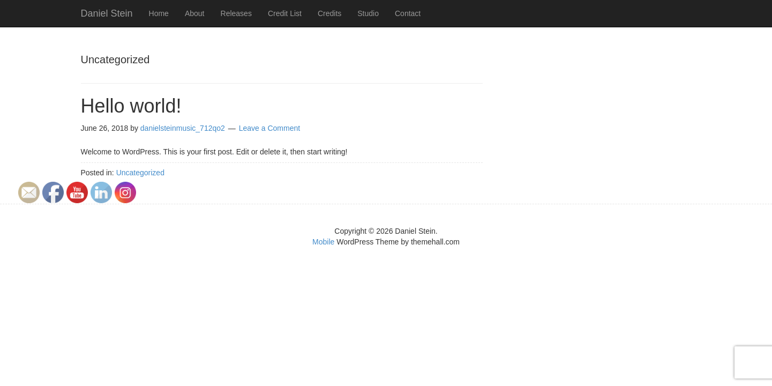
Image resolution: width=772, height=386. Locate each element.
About (195, 13)
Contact (408, 13)
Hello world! (131, 106)
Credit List (285, 13)
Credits (329, 13)
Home (159, 13)
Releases (236, 13)
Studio (368, 13)
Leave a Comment (269, 128)
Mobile (323, 241)
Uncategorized (140, 172)
